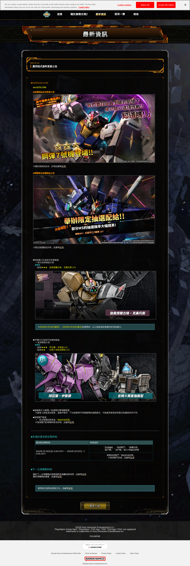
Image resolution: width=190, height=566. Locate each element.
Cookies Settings (124, 3)
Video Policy (134, 553)
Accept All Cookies (166, 3)
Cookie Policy (121, 553)
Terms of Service (91, 553)
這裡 (64, 166)
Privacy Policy (106, 553)
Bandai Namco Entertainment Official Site (66, 553)
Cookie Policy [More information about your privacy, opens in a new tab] (84, 6)
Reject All (145, 3)
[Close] (185, 3)
